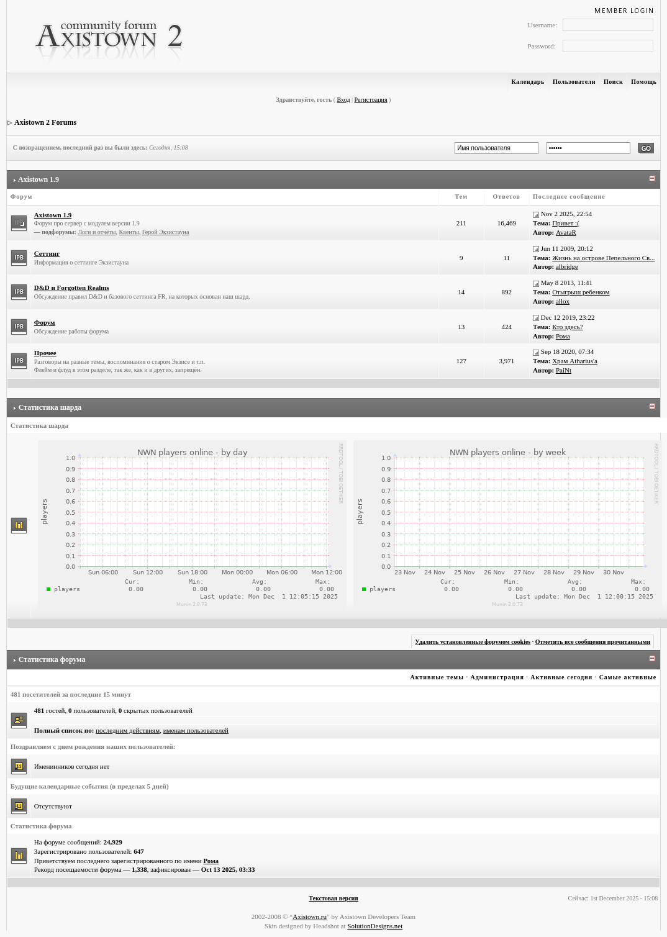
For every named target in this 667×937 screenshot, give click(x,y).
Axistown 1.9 (38, 179)
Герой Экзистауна (165, 232)
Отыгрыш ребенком (580, 292)
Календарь (527, 81)
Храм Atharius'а (574, 360)
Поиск (613, 81)
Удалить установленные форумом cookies (472, 641)
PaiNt (563, 370)
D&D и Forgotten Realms (71, 287)
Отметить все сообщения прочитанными (593, 641)
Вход (343, 99)
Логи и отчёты (97, 232)
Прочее (45, 352)
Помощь (643, 81)
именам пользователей (196, 730)
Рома (563, 336)
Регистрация (371, 99)
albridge (567, 266)
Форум (44, 322)
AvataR (566, 232)
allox (562, 301)
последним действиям (128, 730)
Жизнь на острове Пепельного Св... (603, 257)
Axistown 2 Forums (45, 122)
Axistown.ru (310, 916)
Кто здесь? (567, 326)
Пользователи (574, 81)
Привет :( (565, 223)
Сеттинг (47, 253)
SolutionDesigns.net (374, 926)
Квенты (129, 232)
